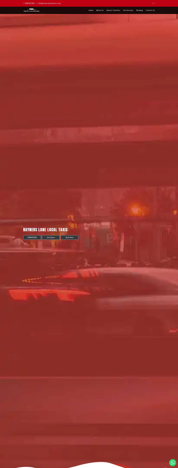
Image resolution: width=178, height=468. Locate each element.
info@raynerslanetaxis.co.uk (48, 3)
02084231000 (28, 3)
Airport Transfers (113, 10)
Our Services (128, 10)
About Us (100, 10)
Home (91, 10)
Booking (139, 10)
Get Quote (51, 237)
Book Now (69, 237)
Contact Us (150, 10)
